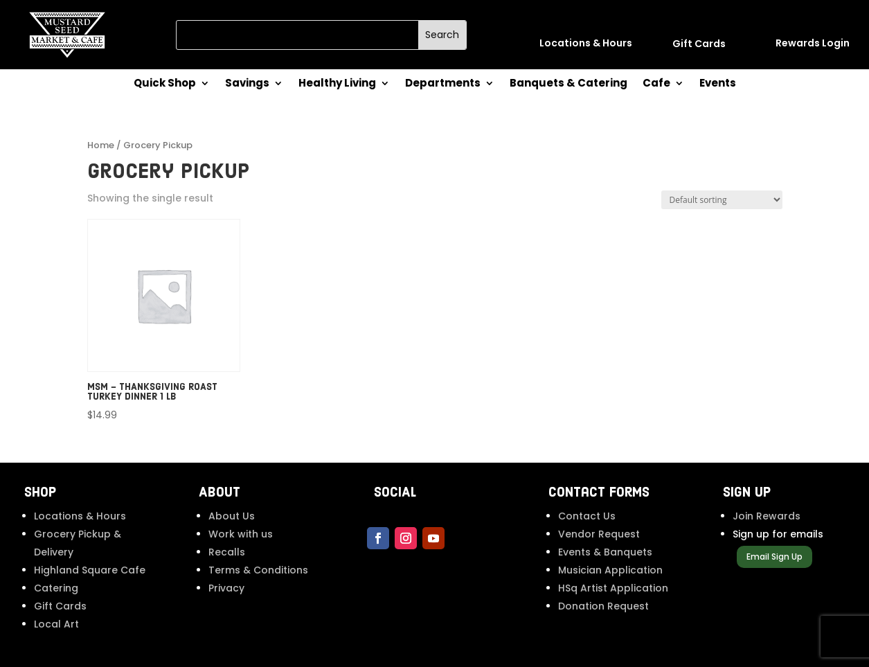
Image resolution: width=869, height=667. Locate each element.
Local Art (56, 624)
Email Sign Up (774, 556)
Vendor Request (599, 534)
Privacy (226, 588)
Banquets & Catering (568, 84)
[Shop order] (721, 199)
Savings (247, 84)
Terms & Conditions (258, 570)
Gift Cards (60, 606)
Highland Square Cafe (89, 570)
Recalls (226, 552)
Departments (443, 84)
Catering (56, 588)
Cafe (656, 84)
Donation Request (603, 606)
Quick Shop (165, 84)
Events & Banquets (605, 552)
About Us (231, 516)
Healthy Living (337, 84)
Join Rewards (766, 516)
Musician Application (610, 570)
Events (717, 84)
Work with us (240, 534)
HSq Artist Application (613, 588)
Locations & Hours (80, 516)
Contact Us (587, 516)
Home (100, 145)
